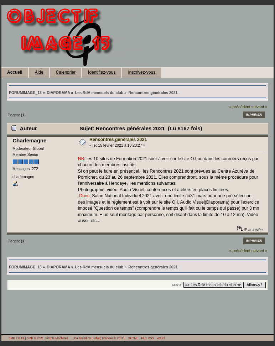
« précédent (239, 107)
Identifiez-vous (101, 72)
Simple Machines (56, 338)
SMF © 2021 (35, 338)
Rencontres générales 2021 (118, 139)
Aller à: (177, 285)
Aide (39, 72)
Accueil (14, 72)
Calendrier (66, 72)
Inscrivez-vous (141, 72)
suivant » (259, 107)
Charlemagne (29, 140)
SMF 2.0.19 (16, 338)
